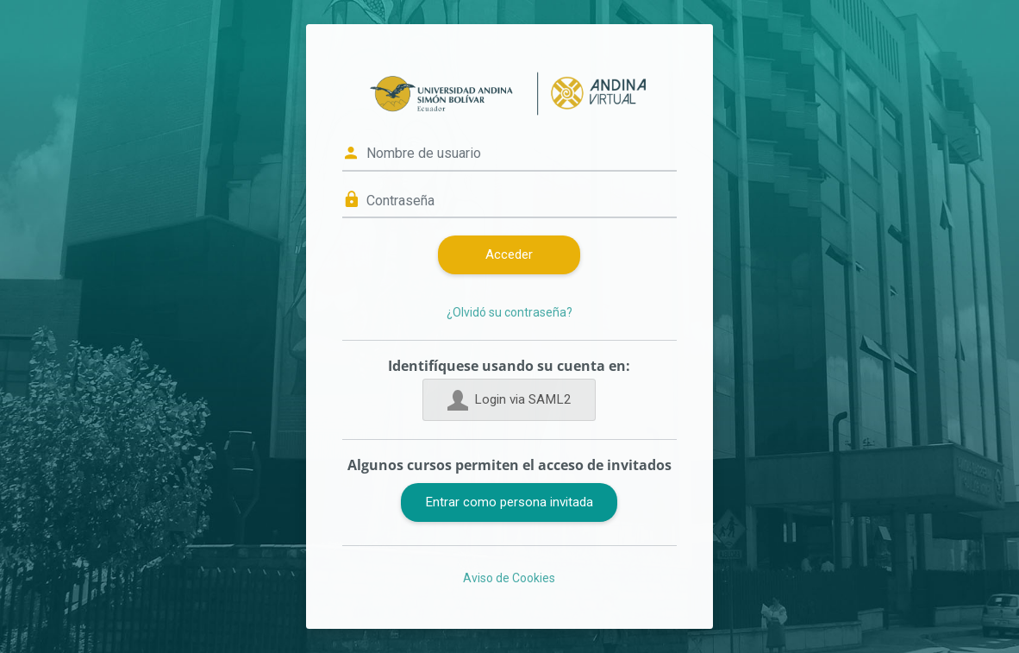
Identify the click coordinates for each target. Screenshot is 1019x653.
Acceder (509, 254)
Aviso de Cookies (509, 578)
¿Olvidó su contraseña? (509, 312)
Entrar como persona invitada (509, 502)
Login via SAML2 (509, 400)
